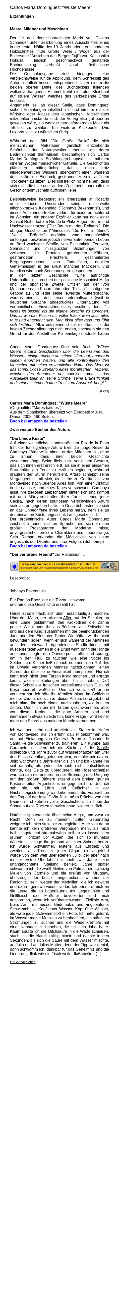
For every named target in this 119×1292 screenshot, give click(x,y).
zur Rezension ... (70, 554)
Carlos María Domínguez (33, 403)
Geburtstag (99, 819)
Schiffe (103, 748)
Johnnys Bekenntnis (79, 208)
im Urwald (19, 667)
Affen (67, 618)
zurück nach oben (23, 962)
